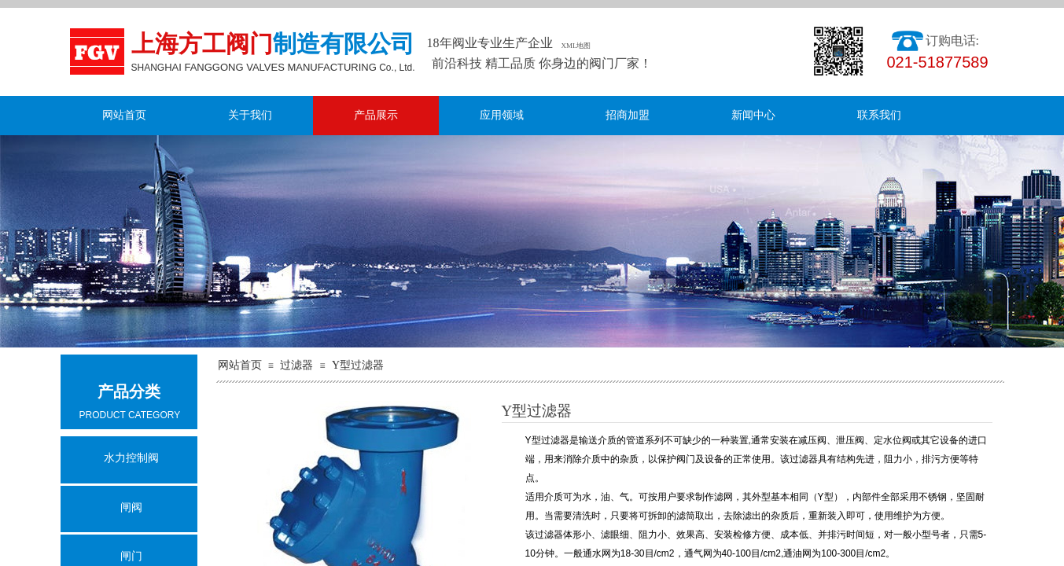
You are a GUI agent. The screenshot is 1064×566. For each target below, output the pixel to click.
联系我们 (879, 115)
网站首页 (124, 115)
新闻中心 (753, 115)
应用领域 (502, 115)
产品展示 (376, 115)
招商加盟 (628, 115)
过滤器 (296, 365)
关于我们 (250, 115)
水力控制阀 (131, 458)
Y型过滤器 (358, 365)
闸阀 (131, 507)
